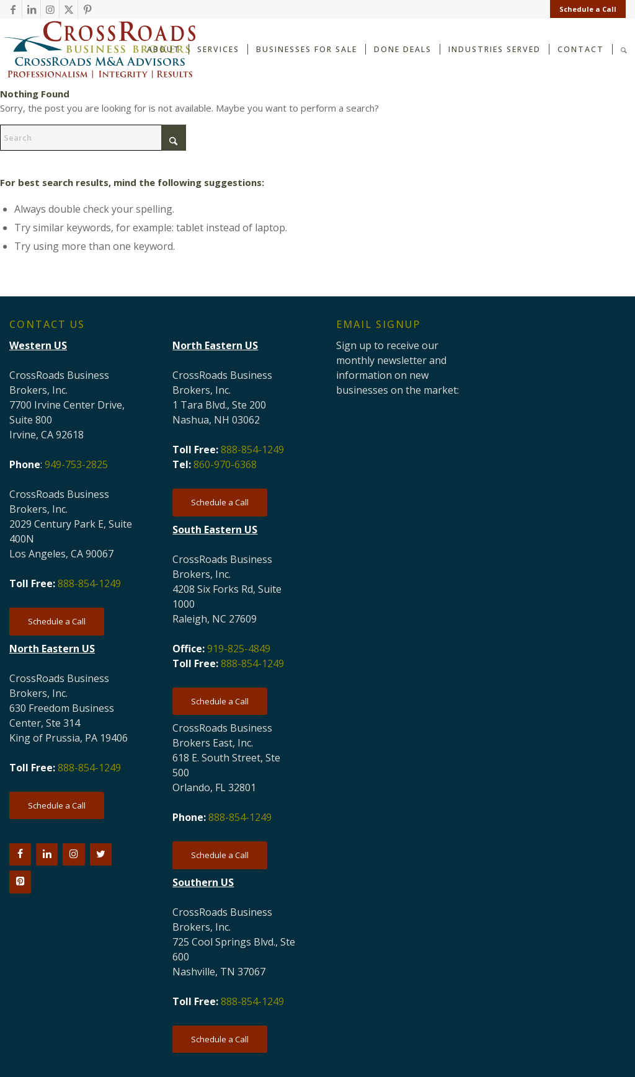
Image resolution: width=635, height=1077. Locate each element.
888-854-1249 (89, 583)
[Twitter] (101, 854)
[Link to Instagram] (50, 9)
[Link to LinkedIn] (31, 9)
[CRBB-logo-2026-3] (99, 50)
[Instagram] (73, 854)
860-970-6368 (225, 464)
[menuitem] (585, 9)
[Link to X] (69, 9)
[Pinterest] (20, 882)
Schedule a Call (587, 9)
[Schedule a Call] (56, 622)
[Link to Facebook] (13, 9)
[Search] (624, 49)
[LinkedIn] (47, 854)
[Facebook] (20, 854)
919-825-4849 (238, 648)
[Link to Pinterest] (87, 9)
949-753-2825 (76, 464)
